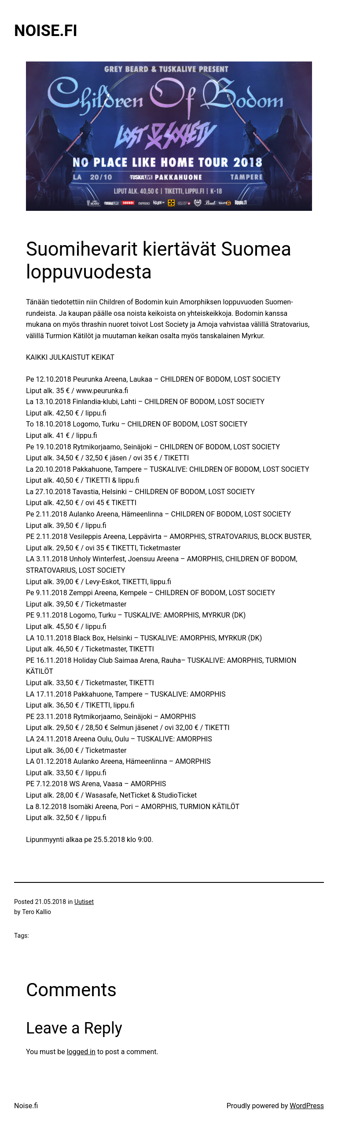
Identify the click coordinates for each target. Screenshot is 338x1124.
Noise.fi (45, 31)
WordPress (307, 1106)
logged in (81, 1052)
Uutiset (84, 901)
